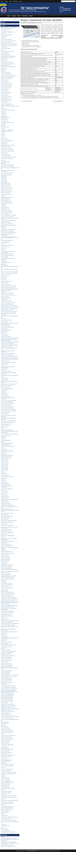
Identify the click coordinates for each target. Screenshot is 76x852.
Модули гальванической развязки (7, 327)
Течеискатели (3, 634)
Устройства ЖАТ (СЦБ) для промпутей (8, 157)
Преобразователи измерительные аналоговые (9, 337)
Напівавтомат (3, 478)
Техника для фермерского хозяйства (7, 685)
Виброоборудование (4, 65)
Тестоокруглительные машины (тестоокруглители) (10, 821)
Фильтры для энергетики (5, 756)
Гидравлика (3, 116)
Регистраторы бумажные (5, 371)
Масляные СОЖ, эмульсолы (6, 791)
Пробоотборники (4, 643)
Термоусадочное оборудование (6, 731)
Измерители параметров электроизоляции (8, 308)
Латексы (2, 789)
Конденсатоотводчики (5, 761)
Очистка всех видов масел (5, 714)
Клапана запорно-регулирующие (6, 164)
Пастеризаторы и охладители (6, 522)
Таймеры (2, 391)
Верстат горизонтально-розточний (7, 51)
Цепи (2, 827)
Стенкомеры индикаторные (6, 201)
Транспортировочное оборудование (7, 735)
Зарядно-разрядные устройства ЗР (7, 220)
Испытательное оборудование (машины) (8, 605)
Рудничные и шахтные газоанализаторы (8, 43)
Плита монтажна (4, 562)
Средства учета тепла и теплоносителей (8, 384)
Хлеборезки (3, 824)
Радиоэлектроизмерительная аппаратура (8, 357)
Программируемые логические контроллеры (9, 356)
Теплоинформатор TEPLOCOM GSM (58, 101)
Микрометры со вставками (5, 191)
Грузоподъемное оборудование (6, 130)
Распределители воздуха (5, 566)
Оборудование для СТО (5, 529)
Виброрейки (3, 69)
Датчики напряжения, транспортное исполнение (9, 269)
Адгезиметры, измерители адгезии (7, 578)
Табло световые (4, 390)
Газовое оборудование (5, 92)
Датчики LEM (3, 265)
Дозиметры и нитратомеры (5, 39)
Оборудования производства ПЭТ (7, 711)
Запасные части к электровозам (6, 151)
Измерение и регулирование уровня (7, 302)
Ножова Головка (4, 497)
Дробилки (2, 125)
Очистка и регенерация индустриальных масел (9, 716)
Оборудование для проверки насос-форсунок (9, 620)
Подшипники (3, 473)
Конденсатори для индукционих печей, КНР (8, 846)
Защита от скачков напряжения (6, 223)
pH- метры (3, 33)
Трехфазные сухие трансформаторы (7, 755)
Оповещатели (3, 60)
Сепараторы (3, 523)
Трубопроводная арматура (5, 760)
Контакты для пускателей (5, 456)
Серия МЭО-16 (3, 462)
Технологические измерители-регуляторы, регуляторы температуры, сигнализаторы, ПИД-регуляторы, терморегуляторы (9, 691)
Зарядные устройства (5, 222)
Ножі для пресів (3, 494)
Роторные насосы (4, 482)
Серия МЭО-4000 (4, 468)
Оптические (3, 279)
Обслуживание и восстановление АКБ (7, 232)
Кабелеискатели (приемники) (6, 615)
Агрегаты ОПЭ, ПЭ (4, 146)
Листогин (2, 438)
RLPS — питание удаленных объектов (7, 215)
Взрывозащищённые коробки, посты (7, 63)
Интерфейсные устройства (5, 210)
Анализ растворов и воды (5, 34)
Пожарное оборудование (5, 574)
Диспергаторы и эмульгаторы (6, 516)
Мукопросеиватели (4, 812)
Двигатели (2, 137)
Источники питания (4, 154)
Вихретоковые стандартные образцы (7, 593)
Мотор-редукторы (4, 475)
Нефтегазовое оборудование (6, 485)
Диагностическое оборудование (6, 532)
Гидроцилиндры (4, 119)
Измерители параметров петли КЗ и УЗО (8, 305)
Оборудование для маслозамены (7, 541)
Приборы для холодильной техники (7, 353)
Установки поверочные (5, 396)
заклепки (2, 160)
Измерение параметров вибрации (7, 304)
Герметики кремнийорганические (6, 782)
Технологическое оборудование (6, 694)
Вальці (2, 50)
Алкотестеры (3, 30)
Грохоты (2, 123)
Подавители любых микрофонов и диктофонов (9, 571)
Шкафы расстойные (4, 825)
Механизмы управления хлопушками (7, 655)
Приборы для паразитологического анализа (8, 434)
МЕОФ (2, 447)
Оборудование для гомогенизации (7, 704)
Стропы (2, 132)
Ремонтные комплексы (5, 663)
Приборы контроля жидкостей (6, 354)
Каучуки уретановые (4, 786)
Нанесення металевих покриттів (6, 476)
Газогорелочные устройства (6, 96)
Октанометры (3, 487)
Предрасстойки (3, 815)
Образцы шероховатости (5, 595)
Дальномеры (3, 108)
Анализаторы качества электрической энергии (9, 359)
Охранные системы (4, 557)
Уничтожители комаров (5, 770)
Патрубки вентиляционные (5, 657)
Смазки (2, 798)
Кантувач (2, 243)
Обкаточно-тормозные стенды (6, 701)
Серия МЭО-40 (3, 467)
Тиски (2, 734)
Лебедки (2, 128)
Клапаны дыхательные (5, 654)
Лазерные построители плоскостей (7, 110)
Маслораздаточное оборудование (7, 535)
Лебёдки (2, 437)
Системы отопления (4, 673)
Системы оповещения (5, 672)
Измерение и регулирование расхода (7, 287)
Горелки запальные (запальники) (6, 403)
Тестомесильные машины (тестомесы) (8, 820)
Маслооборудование (4, 517)
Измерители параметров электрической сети (9, 307)
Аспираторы (3, 581)
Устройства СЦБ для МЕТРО (6, 158)
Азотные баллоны (4, 93)
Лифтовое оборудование (5, 440)
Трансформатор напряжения (6, 752)
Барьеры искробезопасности (6, 253)
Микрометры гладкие (4, 183)
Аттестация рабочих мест (5, 583)
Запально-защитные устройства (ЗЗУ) (7, 409)
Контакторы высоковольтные (6, 84)
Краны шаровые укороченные (6, 173)
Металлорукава (3, 449)
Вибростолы (3, 71)
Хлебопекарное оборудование (6, 806)
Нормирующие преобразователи (6, 293)
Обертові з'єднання (4, 502)
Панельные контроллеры (5, 336)
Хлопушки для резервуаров (6, 658)
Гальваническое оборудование (6, 695)
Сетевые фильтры (4, 378)
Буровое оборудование (5, 48)
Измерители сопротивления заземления (8, 311)
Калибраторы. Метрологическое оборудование (9, 315)
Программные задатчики (5, 297)
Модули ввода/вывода (5, 325)
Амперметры (3, 176)
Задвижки (2, 163)
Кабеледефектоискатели (5, 614)
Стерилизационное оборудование (7, 446)
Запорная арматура (4, 161)
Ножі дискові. (3, 493)
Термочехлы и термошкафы (6, 732)
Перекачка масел (4, 723)
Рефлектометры (4, 363)
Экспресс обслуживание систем (6, 545)
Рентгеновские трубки (5, 444)
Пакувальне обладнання (5, 559)
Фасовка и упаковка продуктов (6, 525)
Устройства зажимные (5, 741)
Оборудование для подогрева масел (7, 707)
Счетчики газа (3, 101)
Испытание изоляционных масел (6, 611)
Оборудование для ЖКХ (5, 503)
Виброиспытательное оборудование (7, 66)
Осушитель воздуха (4, 713)
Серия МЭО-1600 (4, 464)
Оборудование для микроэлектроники (7, 705)
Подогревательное (4, 572)
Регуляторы (3, 762)
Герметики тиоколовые (5, 783)
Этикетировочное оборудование (6, 744)
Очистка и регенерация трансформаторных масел (10, 719)
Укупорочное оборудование (6, 737)
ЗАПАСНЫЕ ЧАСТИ (4, 81)
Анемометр (3, 580)
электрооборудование (5, 830)
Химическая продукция (5, 780)
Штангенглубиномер (4, 207)
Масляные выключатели (5, 86)
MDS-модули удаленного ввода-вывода (8, 27)
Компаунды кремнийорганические (7, 788)
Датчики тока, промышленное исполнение (8, 271)
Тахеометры (3, 113)
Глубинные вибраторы (5, 72)
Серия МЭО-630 (4, 470)
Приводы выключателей (5, 87)
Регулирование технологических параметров (9, 375)
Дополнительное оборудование (6, 385)
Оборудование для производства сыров (8, 520)
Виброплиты (3, 68)
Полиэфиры (3, 794)
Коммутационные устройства (6, 245)
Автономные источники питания (6, 216)
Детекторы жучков (4, 139)
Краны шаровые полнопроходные (7, 166)
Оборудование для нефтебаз (6, 505)
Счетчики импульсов (4, 387)
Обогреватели (3, 702)
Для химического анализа (5, 681)
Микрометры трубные (5, 192)
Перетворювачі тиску (4, 560)
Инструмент (3, 152)
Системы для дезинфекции (6, 670)
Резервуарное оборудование (6, 652)
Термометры (3, 299)
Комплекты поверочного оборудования (8, 362)
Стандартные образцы (5, 678)
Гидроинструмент (4, 117)
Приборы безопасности (5, 42)
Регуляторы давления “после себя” (7, 764)
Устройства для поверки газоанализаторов (8, 45)
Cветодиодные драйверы (5, 551)
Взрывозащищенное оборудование (7, 56)
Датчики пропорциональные (6, 281)
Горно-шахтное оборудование (6, 122)
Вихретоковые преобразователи (6, 592)
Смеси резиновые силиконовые (6, 801)
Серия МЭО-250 (4, 465)
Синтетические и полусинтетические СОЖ (8, 797)
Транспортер (3, 746)
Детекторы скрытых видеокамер (6, 140)
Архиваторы (3, 291)
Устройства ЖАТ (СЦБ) (5, 155)
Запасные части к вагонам (5, 148)
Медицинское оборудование (6, 443)
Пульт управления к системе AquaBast (26, 101)
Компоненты (3, 248)
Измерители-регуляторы (5, 290)
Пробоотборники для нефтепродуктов (7, 645)
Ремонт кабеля (3, 90)
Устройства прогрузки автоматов (6, 612)
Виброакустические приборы (6, 584)
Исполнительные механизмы (6, 212)
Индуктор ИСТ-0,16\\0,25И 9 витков (7, 844)
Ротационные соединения (5, 568)
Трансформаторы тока (5, 753)
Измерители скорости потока (6, 310)
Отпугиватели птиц (4, 554)
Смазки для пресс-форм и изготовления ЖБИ (9, 800)
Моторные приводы (4, 750)
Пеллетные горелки (4, 412)
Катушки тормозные (4, 425)
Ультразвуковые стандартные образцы (8, 598)
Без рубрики (3, 47)
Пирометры (3, 684)
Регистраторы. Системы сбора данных (8, 651)
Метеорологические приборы (6, 450)
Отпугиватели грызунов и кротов (6, 553)
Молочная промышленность (6, 513)
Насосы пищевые (4, 519)
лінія (1, 428)
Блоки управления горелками (6, 401)
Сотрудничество (15, 1)
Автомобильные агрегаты (5, 28)
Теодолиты (3, 114)
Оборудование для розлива (6, 710)
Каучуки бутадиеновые (5, 785)
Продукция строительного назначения (7, 795)
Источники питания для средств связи (7, 229)
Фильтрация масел (4, 743)
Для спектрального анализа (6, 679)
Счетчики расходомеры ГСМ (6, 388)
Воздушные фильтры (4, 777)
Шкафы (2, 135)
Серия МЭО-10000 (4, 461)
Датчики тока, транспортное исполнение (8, 273)
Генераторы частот (4, 360)
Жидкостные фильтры (5, 779)
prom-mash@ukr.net (68, 11)
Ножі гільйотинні (4, 491)
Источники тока (3, 213)
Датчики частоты (4, 282)
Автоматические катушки (5, 531)
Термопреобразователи (5, 300)
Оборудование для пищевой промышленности (9, 506)
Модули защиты (4, 328)
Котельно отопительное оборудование (7, 400)
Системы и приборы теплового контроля (8, 631)
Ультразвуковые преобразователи (7, 596)
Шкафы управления (4, 484)
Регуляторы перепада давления (6, 765)
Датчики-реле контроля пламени (6, 406)
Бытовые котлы (3, 95)
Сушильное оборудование (5, 729)
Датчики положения (4, 275)
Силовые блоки (3, 379)
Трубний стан (3, 758)
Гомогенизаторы (4, 514)
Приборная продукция (5, 458)
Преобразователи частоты (5, 346)
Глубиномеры (3, 179)
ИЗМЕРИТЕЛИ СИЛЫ (5, 604)
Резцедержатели (4, 726)
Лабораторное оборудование (6, 430)
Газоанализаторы (4, 586)
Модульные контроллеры (5, 330)
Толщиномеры (3, 636)
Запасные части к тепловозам (6, 149)
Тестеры (2, 365)
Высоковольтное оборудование (6, 77)
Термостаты (3, 318)
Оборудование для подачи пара (6, 565)
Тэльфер (2, 134)
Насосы (2, 479)
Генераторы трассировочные (6, 587)
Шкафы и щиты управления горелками (8, 420)
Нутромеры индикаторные (5, 194)
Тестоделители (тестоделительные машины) (9, 817)
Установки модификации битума (6, 738)
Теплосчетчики (3, 393)
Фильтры (2, 767)
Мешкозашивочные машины (6, 699)
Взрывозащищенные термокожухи (7, 57)
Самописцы (3, 452)
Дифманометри (3, 143)
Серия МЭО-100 (4, 459)
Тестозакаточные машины (5, 818)
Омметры (2, 195)
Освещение (3, 550)
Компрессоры (3, 534)
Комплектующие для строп (5, 131)
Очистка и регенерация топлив (6, 717)
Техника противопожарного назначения (8, 687)
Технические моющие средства (6, 803)
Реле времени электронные (6, 660)
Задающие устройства (5, 284)
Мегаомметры (3, 180)
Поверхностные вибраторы (5, 74)
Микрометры (3, 182)
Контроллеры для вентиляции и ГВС (7, 294)
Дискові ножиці (3, 142)
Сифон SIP (3, 836)
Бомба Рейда (3, 36)
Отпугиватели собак (4, 556)
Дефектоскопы (3, 590)
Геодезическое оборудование (6, 104)
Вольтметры (3, 177)
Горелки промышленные (5, 404)
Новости (10, 1)
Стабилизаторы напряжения (6, 240)
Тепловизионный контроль (5, 682)
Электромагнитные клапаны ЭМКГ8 (7, 422)
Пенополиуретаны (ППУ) (5, 792)
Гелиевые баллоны (4, 98)
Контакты (20, 1)
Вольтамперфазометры (5, 262)
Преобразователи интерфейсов (6, 343)
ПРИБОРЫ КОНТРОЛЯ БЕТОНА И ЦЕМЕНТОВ (9, 623)
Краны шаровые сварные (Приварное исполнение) (10, 167)
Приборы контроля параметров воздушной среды (9, 626)
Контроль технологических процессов (7, 40)
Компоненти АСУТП (4, 246)
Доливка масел (3, 80)
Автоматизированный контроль (6, 577)
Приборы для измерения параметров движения (9, 348)
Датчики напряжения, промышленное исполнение (9, 266)
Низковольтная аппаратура (5, 488)
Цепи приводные (4, 828)
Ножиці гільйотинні (4, 496)
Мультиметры (3, 331)
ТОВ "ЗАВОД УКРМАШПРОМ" (35, 8)
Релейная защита (4, 89)
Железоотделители (4, 126)
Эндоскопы (3, 640)
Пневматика (3, 563)
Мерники (2, 617)
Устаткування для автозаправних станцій (8, 772)
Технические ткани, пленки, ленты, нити (8, 688)
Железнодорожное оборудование (7, 145)
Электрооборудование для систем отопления (35, 22)
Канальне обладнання (5, 242)
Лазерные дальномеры (5, 435)
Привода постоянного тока (5, 642)
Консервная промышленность (6, 509)
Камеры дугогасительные (5, 83)
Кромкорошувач (4, 427)
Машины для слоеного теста (6, 809)
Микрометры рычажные (5, 189)
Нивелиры (2, 111)
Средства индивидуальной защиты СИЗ (8, 676)
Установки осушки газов (5, 740)
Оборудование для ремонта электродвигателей (9, 708)
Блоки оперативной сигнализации (7, 255)
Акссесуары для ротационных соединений (8, 569)
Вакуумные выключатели (5, 78)
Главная (2, 1)
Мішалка (2, 441)
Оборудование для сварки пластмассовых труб (9, 667)
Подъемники (3, 542)
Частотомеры (3, 369)
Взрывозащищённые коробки (6, 62)
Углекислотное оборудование (6, 769)
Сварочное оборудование (5, 666)
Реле (2, 376)
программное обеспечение (5, 646)
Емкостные (3, 276)
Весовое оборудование (5, 54)
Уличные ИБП (3, 394)
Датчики (2, 37)
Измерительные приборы (5, 174)
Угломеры (2, 204)
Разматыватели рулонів (5, 649)
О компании (6, 1)
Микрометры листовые (5, 186)
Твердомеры (3, 633)
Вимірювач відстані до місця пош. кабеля (8, 75)
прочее (2, 648)
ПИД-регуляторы (4, 296)
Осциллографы (3, 334)
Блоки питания (3, 256)
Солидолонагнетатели (5, 544)
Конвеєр (2, 249)
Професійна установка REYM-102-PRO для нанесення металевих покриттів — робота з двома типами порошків (10, 839)
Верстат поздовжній (4, 53)
